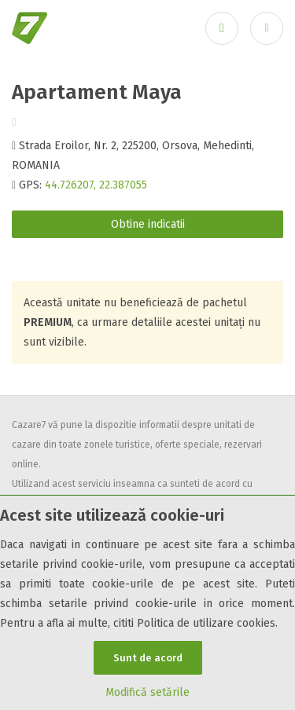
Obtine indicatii (148, 224)
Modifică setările (147, 692)
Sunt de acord (148, 658)
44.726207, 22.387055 (96, 185)
